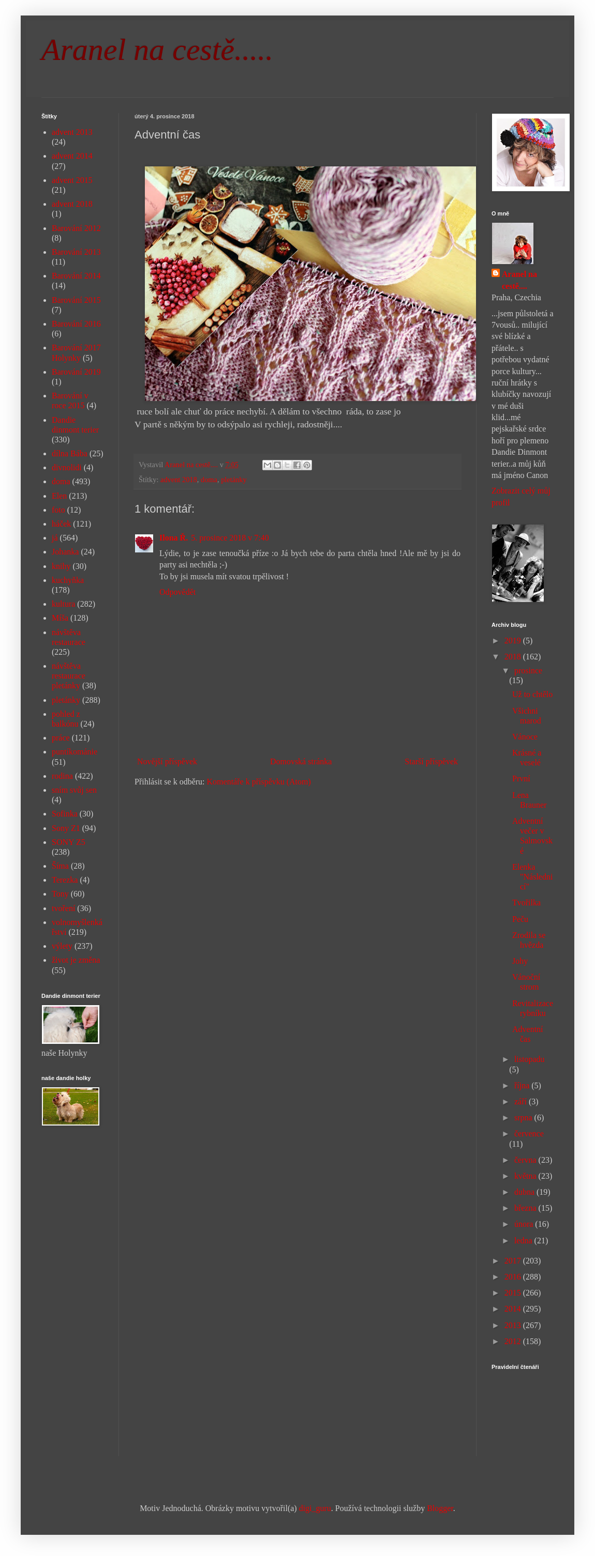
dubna (525, 1192)
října (522, 1085)
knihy (61, 566)
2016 (513, 1276)
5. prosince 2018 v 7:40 (230, 537)
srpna (524, 1117)
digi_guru (315, 1508)
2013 (513, 1325)
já (55, 537)
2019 (513, 640)
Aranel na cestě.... (519, 280)
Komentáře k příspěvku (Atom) (259, 781)
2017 (513, 1260)
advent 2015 (72, 180)
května (526, 1176)
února (524, 1224)
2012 (513, 1341)
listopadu (529, 1059)
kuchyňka (68, 580)
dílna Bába (69, 453)
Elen (59, 495)
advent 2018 (178, 479)
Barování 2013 (76, 252)
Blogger (440, 1508)
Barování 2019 (76, 371)
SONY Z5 (68, 842)
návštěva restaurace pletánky (68, 675)
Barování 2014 (76, 275)
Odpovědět (177, 592)
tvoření (63, 908)
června (526, 1160)
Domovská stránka (301, 761)
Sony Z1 (66, 828)
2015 (513, 1292)
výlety (62, 946)
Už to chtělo (532, 694)
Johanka (65, 551)
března (526, 1208)
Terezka (65, 879)
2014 (513, 1308)
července (529, 1133)
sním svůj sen (74, 789)
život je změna (76, 960)
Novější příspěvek (167, 761)
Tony (60, 893)
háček (61, 523)
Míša (60, 617)
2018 (513, 656)
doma (209, 479)
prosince (528, 670)
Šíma (60, 865)
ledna (524, 1240)
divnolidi (67, 467)
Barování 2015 (76, 300)
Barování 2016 (76, 323)
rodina (62, 776)
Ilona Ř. (173, 537)
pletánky (234, 479)
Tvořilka (526, 902)
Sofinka (65, 813)
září (521, 1101)
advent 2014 (72, 155)
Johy (520, 961)
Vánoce (525, 736)
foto (58, 509)
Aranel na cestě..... (157, 50)
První (521, 778)
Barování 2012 (76, 228)
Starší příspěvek (431, 761)
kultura (63, 603)
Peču (520, 919)
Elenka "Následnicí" (532, 876)
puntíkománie (74, 751)
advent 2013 (72, 132)
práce (61, 737)
